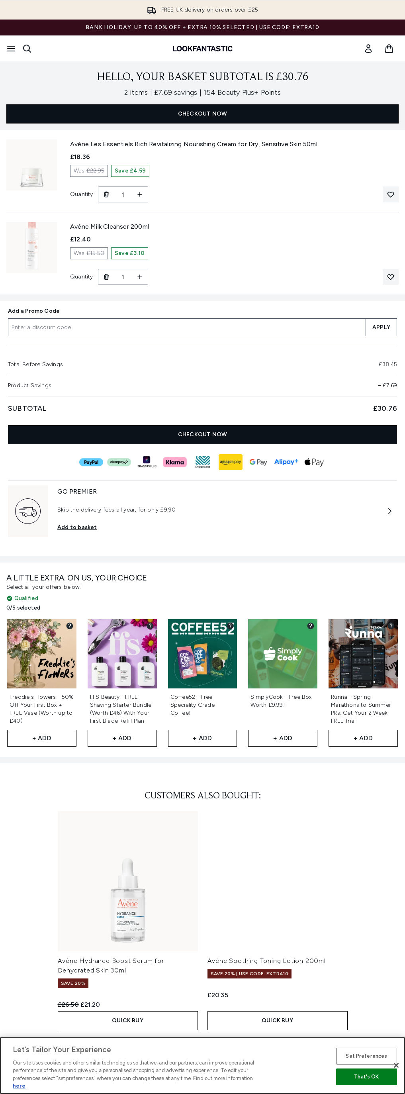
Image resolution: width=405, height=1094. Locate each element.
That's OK (366, 1077)
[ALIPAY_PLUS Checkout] (286, 462)
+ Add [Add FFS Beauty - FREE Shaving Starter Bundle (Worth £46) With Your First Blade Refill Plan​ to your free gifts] (122, 738)
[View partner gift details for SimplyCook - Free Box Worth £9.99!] (310, 626)
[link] (368, 49)
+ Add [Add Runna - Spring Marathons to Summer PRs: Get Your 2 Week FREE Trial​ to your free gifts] (363, 738)
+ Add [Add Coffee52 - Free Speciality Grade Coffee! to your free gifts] (202, 738)
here (19, 1086)
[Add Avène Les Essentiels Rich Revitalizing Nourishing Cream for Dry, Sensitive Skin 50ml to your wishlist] (391, 194)
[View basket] (389, 49)
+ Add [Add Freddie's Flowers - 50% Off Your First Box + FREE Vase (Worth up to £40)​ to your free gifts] (41, 738)
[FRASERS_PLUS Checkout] (147, 462)
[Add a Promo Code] (187, 327)
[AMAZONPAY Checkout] (230, 462)
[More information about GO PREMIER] (390, 511)
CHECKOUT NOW (202, 113)
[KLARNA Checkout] (174, 462)
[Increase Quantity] (140, 194)
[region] (202, 1065)
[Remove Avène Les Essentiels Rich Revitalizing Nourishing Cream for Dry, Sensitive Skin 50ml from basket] (106, 194)
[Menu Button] (11, 48)
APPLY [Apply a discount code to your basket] (381, 327)
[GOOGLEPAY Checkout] (258, 462)
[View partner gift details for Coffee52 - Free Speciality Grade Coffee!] (230, 626)
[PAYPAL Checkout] (91, 462)
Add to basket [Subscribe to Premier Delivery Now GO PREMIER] (77, 527)
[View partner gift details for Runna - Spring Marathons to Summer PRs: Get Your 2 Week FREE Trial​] (391, 626)
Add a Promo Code (34, 311)
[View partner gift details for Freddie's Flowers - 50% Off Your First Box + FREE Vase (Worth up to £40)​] (69, 626)
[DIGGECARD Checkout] (202, 462)
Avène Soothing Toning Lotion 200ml (266, 961)
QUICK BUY (127, 1020)
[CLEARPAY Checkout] (119, 462)
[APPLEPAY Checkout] (314, 462)
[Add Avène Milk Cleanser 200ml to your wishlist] (391, 277)
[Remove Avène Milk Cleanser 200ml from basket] (106, 277)
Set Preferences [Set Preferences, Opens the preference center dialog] (366, 1056)
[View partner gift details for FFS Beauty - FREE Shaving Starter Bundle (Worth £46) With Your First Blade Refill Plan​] (150, 626)
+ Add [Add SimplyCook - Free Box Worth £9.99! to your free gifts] (282, 738)
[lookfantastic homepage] (203, 49)
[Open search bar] (27, 48)
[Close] (396, 1065)
